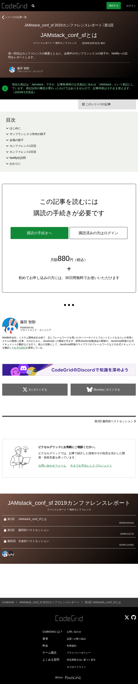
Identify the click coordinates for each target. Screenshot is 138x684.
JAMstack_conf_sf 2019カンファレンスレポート (63, 25)
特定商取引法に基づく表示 (81, 659)
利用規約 (71, 645)
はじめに (15, 128)
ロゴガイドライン (76, 667)
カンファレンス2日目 (23, 151)
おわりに (15, 163)
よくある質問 (50, 659)
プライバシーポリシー (79, 652)
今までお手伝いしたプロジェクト (91, 465)
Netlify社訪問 (18, 157)
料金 (45, 645)
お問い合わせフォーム (52, 465)
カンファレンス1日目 (23, 145)
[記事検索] (33, 5)
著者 (45, 638)
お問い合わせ (74, 631)
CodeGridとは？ (52, 631)
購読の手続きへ (39, 233)
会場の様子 (17, 140)
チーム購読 (49, 652)
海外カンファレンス (66, 43)
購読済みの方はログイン (98, 233)
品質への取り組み (76, 638)
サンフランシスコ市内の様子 (28, 134)
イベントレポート (42, 43)
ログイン (131, 5)
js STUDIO (20, 347)
